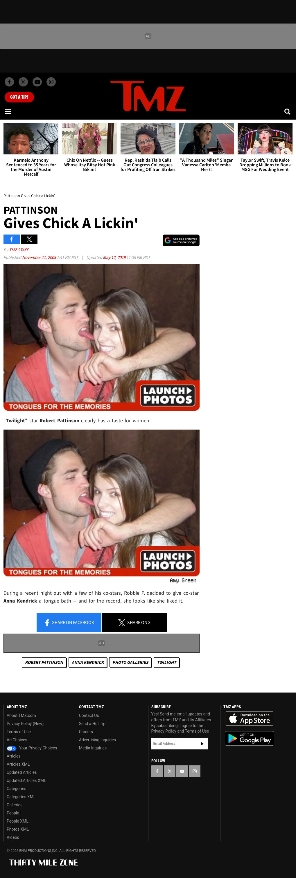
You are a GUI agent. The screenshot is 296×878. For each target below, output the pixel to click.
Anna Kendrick (88, 662)
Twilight (166, 662)
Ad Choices (17, 740)
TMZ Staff (18, 250)
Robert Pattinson (44, 662)
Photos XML (18, 829)
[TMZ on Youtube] (37, 81)
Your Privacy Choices (32, 748)
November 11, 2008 (39, 257)
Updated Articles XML (26, 780)
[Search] (288, 111)
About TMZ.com (21, 715)
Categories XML (21, 796)
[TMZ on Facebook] (9, 81)
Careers (86, 731)
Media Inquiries (93, 748)
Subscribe (202, 743)
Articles (14, 756)
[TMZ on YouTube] (182, 771)
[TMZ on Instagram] (51, 81)
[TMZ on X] (23, 81)
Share (69, 622)
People (13, 813)
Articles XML (18, 764)
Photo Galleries (130, 662)
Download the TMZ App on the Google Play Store (249, 738)
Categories (16, 788)
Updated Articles (22, 772)
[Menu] (8, 111)
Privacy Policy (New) (25, 723)
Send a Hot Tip (92, 723)
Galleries (14, 805)
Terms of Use (19, 731)
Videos (13, 837)
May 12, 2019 (114, 257)
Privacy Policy (163, 731)
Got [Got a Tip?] (19, 97)
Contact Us (89, 715)
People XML (17, 821)
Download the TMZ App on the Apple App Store (249, 718)
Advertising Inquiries (97, 740)
